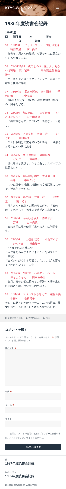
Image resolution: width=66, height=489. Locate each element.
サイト (8, 418)
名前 (8, 391)
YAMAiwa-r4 (34, 317)
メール (9, 405)
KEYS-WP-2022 (18, 7)
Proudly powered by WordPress (21, 484)
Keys (48, 317)
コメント (11, 347)
